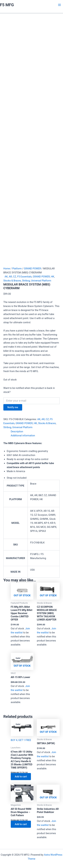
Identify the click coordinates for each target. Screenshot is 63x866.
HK (52, 276)
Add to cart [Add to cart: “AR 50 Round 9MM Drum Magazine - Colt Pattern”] (21, 824)
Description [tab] (17, 431)
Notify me (12, 407)
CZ (14, 276)
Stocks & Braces (12, 280)
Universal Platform (41, 280)
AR (10, 276)
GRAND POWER (32, 268)
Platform (17, 268)
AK (6, 276)
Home (6, 268)
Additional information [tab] (23, 435)
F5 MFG (7, 5)
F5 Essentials (24, 276)
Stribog (26, 280)
